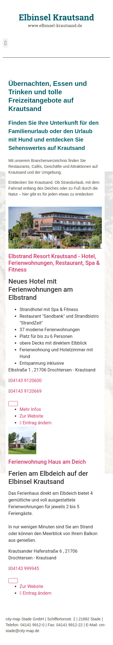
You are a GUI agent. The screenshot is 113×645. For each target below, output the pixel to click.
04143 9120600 (26, 380)
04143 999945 (24, 568)
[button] (5, 43)
